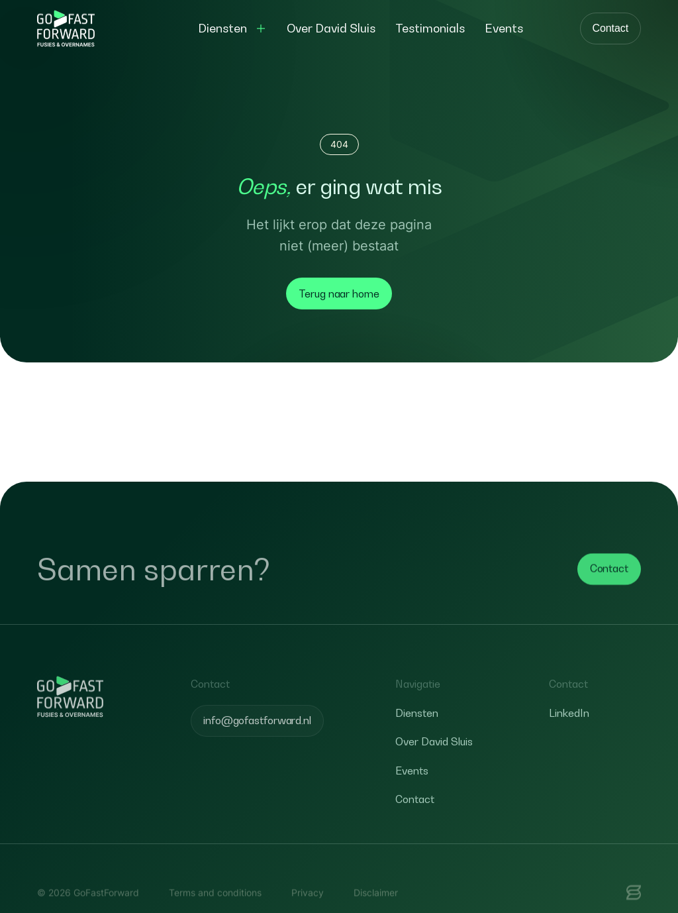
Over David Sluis (434, 760)
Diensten (416, 731)
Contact (610, 28)
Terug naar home (339, 293)
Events (411, 789)
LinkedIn (569, 731)
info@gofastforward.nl (257, 738)
